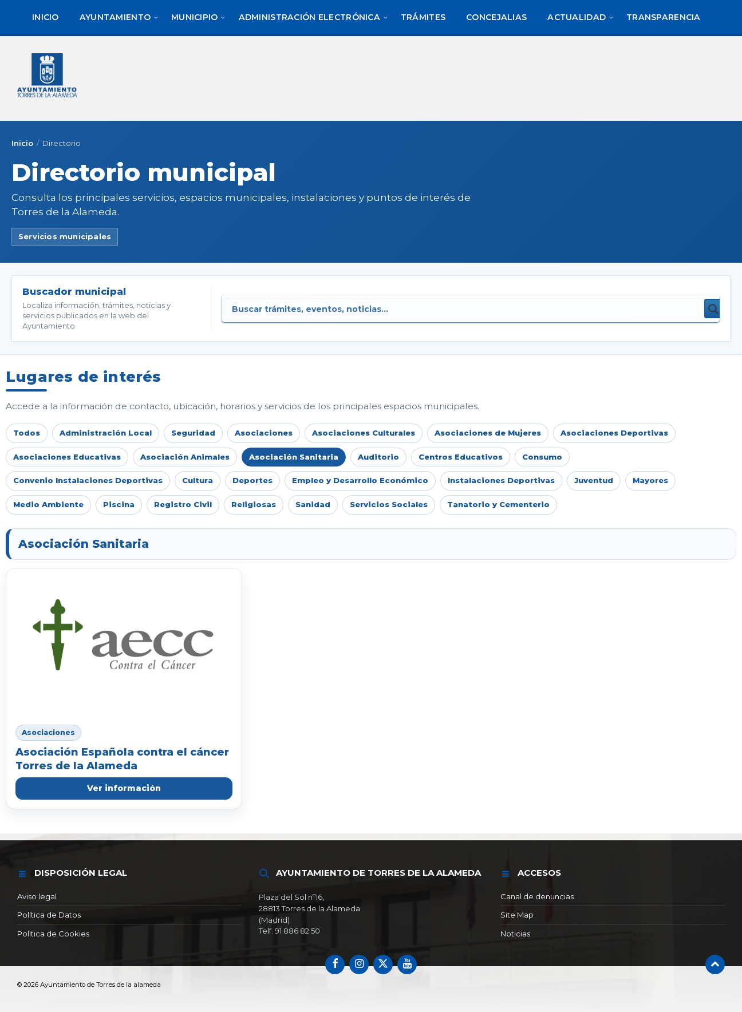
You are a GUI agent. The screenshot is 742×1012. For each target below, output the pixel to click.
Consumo (542, 456)
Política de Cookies (53, 933)
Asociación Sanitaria (293, 456)
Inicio (22, 143)
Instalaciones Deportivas (501, 480)
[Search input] (375, 308)
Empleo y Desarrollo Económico (360, 480)
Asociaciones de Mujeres (488, 432)
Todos (26, 432)
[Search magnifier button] (714, 308)
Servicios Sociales (389, 504)
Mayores (650, 480)
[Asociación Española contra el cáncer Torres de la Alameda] (124, 641)
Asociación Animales (185, 456)
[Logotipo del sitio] (48, 98)
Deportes (252, 480)
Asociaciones (264, 432)
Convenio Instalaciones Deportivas (88, 480)
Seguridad (193, 432)
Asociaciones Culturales (363, 432)
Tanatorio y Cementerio (498, 504)
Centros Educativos (461, 456)
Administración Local (106, 432)
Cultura (197, 480)
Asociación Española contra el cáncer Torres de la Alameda (122, 759)
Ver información (124, 788)
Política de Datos (49, 914)
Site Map (517, 914)
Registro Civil (183, 504)
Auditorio (378, 456)
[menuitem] (45, 17)
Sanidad (312, 504)
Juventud (593, 480)
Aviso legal (37, 896)
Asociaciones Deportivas (614, 432)
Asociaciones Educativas (67, 456)
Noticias (515, 933)
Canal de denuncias (537, 896)
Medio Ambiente (48, 504)
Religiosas (253, 504)
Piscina (119, 504)
